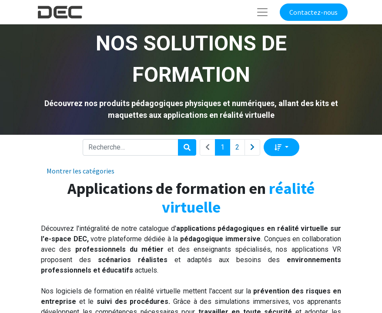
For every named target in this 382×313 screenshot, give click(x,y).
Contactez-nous (313, 12)
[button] (281, 147)
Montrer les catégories (80, 170)
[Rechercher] (187, 147)
